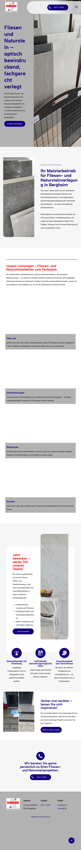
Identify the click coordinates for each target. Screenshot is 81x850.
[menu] (76, 7)
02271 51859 (45, 805)
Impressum (35, 817)
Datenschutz (45, 817)
